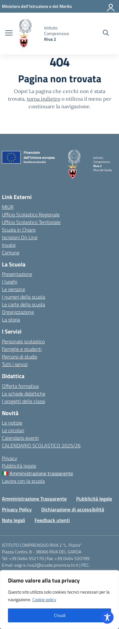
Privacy (9, 458)
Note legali (13, 520)
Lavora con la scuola (23, 481)
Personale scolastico (23, 341)
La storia (11, 319)
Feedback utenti (52, 520)
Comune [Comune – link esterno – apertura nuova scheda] (10, 252)
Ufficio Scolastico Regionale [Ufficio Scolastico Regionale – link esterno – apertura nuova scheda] (31, 214)
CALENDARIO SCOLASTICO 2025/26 (41, 445)
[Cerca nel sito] (106, 33)
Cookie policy (44, 599)
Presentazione (17, 274)
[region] (59, 599)
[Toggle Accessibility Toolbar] (107, 617)
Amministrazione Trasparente (34, 498)
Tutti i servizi (15, 364)
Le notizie (12, 423)
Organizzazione (18, 312)
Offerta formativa (20, 386)
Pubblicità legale (19, 466)
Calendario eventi (20, 438)
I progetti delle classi (23, 401)
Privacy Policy (17, 509)
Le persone (13, 289)
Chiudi (59, 615)
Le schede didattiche (23, 393)
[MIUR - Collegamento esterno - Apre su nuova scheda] (37, 6)
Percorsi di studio (19, 356)
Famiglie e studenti (22, 349)
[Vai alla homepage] (29, 33)
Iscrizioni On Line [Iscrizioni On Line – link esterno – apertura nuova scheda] (19, 237)
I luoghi (9, 281)
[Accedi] (111, 6)
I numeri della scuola (23, 297)
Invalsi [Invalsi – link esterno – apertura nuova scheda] (9, 245)
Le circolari (13, 430)
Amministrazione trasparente (41, 473)
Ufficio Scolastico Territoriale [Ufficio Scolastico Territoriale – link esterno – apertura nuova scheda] (31, 222)
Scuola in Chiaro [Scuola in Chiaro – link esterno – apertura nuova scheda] (19, 230)
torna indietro (43, 99)
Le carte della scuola (23, 304)
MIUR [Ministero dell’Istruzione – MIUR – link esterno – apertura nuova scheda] (8, 207)
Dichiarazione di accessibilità (72, 509)
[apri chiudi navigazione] (9, 33)
